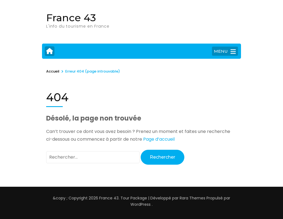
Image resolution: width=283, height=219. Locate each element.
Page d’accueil (159, 139)
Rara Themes (192, 198)
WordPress (140, 204)
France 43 (71, 18)
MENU (225, 52)
